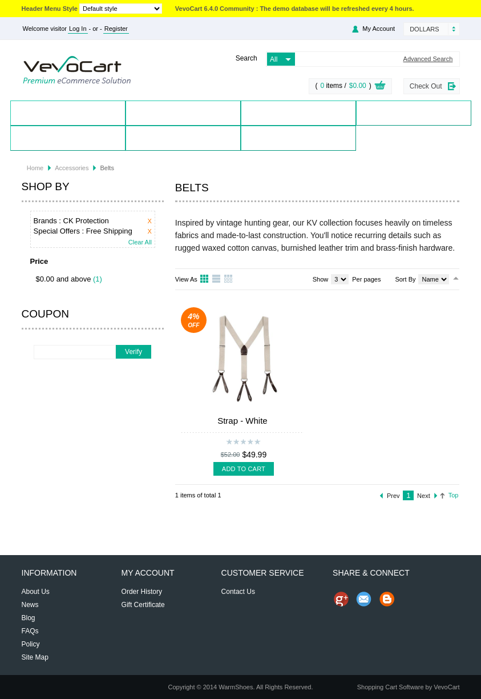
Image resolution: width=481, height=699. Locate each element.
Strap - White (242, 420)
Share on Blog (386, 599)
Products (183, 113)
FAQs (30, 631)
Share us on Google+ (341, 599)
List (216, 279)
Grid (204, 279)
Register (116, 28)
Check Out (426, 86)
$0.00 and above (63, 279)
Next (423, 495)
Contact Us (183, 138)
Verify (133, 352)
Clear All (140, 242)
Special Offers (413, 113)
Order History (142, 592)
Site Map (35, 657)
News (30, 605)
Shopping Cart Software (390, 687)
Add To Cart (243, 468)
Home (67, 113)
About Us (36, 592)
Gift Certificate (143, 605)
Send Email (364, 599)
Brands (297, 113)
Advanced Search (428, 59)
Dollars (424, 29)
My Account (378, 28)
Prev (393, 495)
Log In (78, 28)
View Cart (380, 87)
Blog (298, 138)
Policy (31, 644)
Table (228, 279)
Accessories (71, 167)
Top (453, 495)
